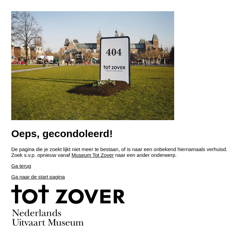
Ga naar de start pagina (38, 177)
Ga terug (21, 166)
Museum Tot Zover (92, 155)
